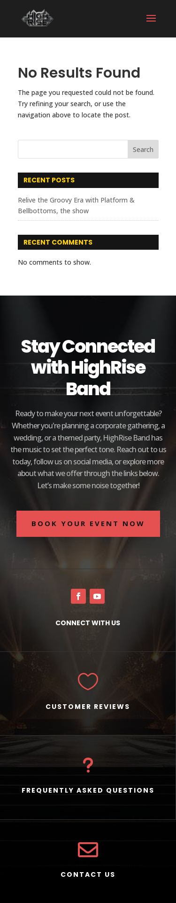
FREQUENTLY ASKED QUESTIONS (88, 790)
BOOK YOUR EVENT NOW (88, 523)
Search (143, 149)
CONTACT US (88, 874)
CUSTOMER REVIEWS (88, 706)
